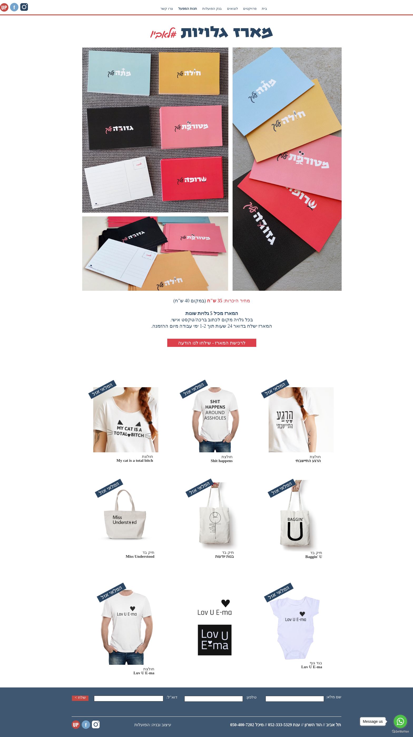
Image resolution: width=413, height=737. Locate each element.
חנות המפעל (259, 9)
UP (75, 724)
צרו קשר (238, 9)
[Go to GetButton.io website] (400, 731)
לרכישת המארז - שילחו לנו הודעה (211, 343)
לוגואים (304, 9)
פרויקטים (321, 9)
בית (336, 9)
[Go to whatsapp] (400, 721)
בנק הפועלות (283, 9)
